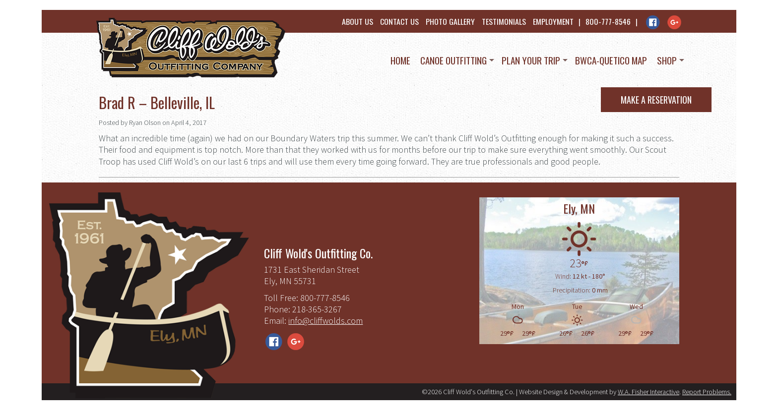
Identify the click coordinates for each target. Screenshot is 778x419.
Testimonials (504, 21)
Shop (667, 60)
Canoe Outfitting (453, 60)
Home (400, 60)
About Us (357, 21)
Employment (553, 21)
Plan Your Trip (531, 60)
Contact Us (399, 21)
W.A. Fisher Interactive (648, 391)
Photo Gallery (450, 21)
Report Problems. (706, 391)
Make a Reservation (656, 99)
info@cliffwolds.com (325, 320)
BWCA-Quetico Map (611, 60)
